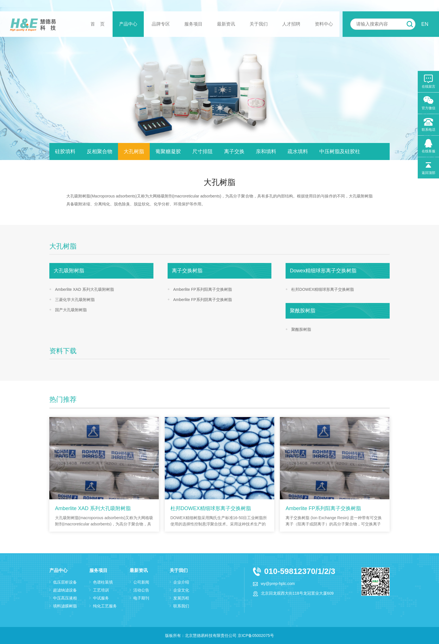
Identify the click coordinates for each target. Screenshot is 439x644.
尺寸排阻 (202, 151)
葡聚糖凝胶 (168, 151)
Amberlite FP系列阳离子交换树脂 (202, 289)
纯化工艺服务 (105, 606)
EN (424, 24)
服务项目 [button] (193, 24)
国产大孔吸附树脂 (71, 310)
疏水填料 (298, 151)
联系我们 (181, 606)
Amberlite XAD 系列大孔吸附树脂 (84, 289)
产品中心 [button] (128, 24)
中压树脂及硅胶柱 (339, 151)
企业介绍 (181, 582)
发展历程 (181, 598)
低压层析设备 (65, 582)
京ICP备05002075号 (256, 635)
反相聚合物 (99, 151)
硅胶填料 (65, 151)
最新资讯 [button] (226, 24)
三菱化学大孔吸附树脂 (75, 299)
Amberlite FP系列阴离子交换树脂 (202, 299)
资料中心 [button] (324, 24)
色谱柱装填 (103, 582)
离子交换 (234, 151)
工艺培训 (101, 590)
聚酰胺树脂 (301, 329)
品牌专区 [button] (161, 24)
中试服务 (101, 598)
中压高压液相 (65, 598)
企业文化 (181, 590)
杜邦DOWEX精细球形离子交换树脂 (322, 289)
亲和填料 (266, 151)
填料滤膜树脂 (65, 606)
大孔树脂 (134, 151)
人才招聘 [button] (291, 24)
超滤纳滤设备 (65, 590)
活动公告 (141, 590)
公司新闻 (141, 582)
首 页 (97, 24)
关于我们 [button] (259, 24)
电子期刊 (141, 598)
